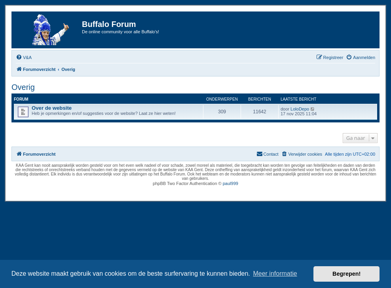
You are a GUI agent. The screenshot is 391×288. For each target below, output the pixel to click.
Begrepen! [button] (346, 274)
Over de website (52, 108)
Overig (23, 87)
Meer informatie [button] (275, 273)
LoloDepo (299, 109)
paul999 (230, 183)
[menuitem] (24, 57)
